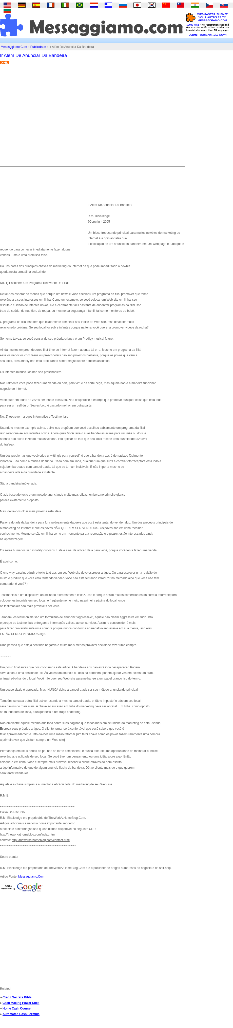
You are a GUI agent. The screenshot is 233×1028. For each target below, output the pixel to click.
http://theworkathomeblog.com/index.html (27, 834)
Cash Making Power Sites (21, 1003)
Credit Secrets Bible (17, 997)
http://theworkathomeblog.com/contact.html (41, 840)
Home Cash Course (17, 1008)
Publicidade (38, 47)
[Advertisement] (47, 117)
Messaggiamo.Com (14, 47)
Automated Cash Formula (21, 1014)
